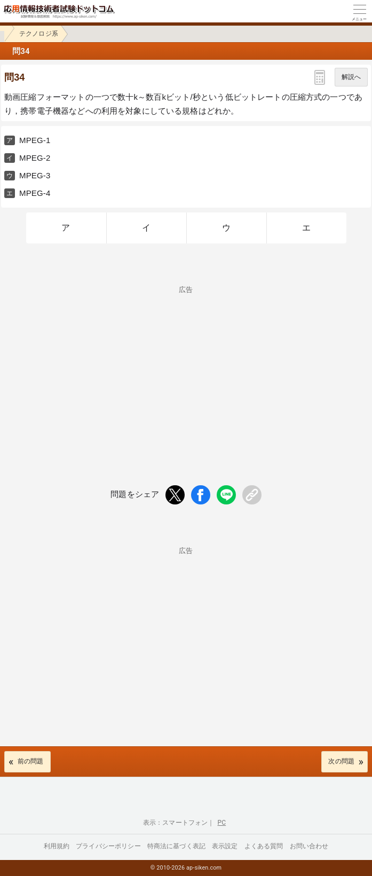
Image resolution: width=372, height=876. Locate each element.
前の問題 (31, 761)
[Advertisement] (186, 368)
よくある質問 (263, 846)
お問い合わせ (309, 846)
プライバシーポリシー (108, 846)
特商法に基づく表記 (176, 846)
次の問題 (341, 761)
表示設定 (225, 846)
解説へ (351, 77)
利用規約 (57, 846)
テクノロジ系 (38, 33)
